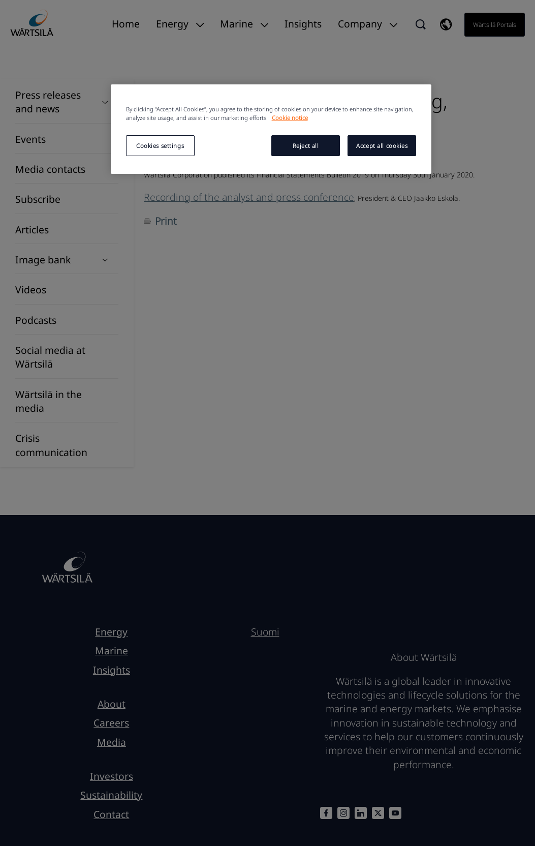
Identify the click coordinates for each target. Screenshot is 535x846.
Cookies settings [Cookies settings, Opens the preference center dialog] (160, 145)
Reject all (306, 145)
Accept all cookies (381, 145)
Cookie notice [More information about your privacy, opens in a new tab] (290, 118)
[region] (271, 129)
